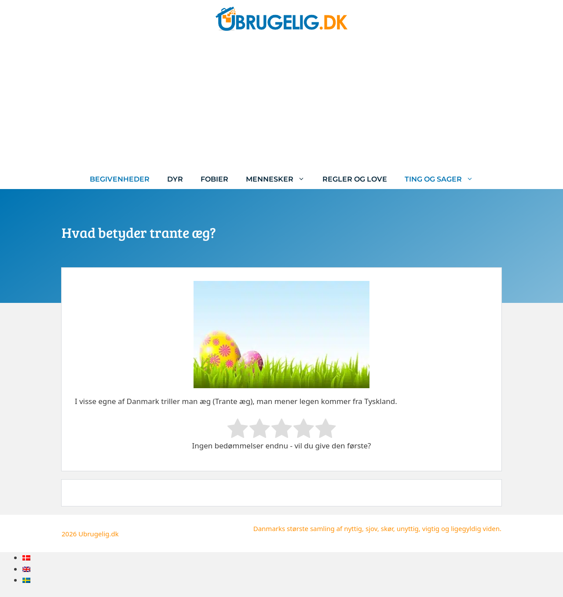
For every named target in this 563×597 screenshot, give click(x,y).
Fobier (214, 179)
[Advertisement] (281, 103)
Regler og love (354, 179)
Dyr (175, 179)
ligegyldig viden (475, 528)
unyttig (408, 528)
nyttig (353, 528)
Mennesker (280, 179)
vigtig (430, 528)
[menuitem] (26, 558)
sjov (371, 528)
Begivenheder (120, 179)
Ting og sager (443, 179)
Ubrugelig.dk (98, 533)
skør (387, 528)
